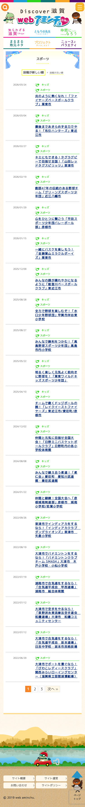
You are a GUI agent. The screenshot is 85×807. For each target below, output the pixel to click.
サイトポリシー (51, 785)
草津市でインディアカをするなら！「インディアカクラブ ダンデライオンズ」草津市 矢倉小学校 (57, 530)
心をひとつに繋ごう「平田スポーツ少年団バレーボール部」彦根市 (56, 223)
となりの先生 (42, 32)
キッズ (45, 84)
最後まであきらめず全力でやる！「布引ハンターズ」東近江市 (56, 131)
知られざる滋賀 (16, 32)
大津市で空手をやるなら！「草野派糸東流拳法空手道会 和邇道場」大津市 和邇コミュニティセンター (57, 615)
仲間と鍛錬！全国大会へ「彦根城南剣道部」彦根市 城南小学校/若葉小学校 (56, 502)
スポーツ (45, 90)
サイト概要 (19, 778)
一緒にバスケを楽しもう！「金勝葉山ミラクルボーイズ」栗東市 (54, 253)
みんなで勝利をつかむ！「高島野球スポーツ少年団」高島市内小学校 (56, 346)
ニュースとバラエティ (69, 43)
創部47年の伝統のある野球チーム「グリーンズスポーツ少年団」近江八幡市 (56, 192)
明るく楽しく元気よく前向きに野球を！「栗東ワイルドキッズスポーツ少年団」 (56, 376)
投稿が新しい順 (33, 72)
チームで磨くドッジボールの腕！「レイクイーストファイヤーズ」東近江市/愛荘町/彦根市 (56, 409)
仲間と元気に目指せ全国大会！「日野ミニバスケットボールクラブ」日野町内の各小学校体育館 (56, 444)
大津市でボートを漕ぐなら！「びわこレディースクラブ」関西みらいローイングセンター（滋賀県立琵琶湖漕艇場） (56, 670)
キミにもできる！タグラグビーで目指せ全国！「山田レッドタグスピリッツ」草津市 (56, 161)
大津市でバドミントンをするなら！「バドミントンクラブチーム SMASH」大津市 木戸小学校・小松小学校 (56, 559)
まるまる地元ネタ (16, 43)
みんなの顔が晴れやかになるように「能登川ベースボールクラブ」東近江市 (56, 284)
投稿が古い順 (56, 72)
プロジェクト (42, 43)
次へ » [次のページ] (52, 688)
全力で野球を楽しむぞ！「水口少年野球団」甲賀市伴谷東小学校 (56, 315)
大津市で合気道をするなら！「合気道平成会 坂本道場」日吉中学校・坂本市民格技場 (56, 642)
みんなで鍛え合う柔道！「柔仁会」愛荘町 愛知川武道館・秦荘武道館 (56, 476)
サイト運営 (51, 778)
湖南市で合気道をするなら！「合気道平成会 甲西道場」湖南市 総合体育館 (56, 587)
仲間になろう (69, 32)
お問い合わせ (19, 785)
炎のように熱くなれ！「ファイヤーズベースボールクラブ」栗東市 (56, 100)
